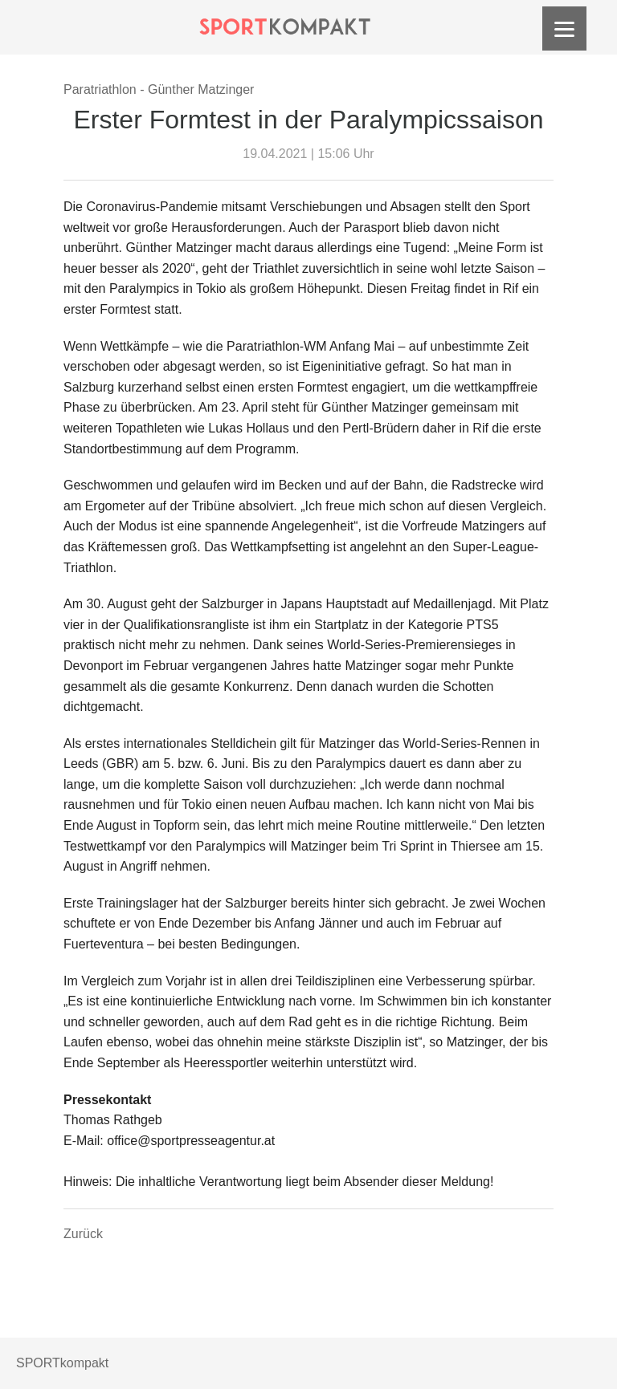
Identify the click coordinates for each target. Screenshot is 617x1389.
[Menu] (564, 28)
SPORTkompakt (62, 1363)
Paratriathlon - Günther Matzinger (158, 89)
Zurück (83, 1234)
